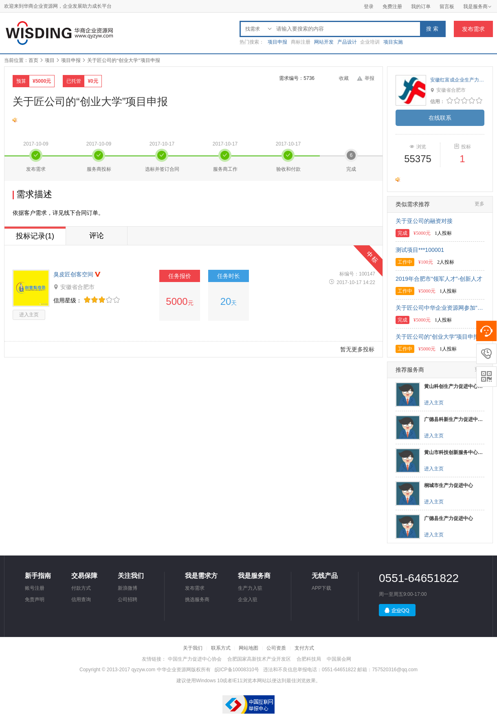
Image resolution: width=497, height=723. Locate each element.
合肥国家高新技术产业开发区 (259, 659)
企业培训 (370, 42)
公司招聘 (127, 599)
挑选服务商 (197, 599)
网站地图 (248, 648)
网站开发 (324, 42)
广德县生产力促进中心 (448, 518)
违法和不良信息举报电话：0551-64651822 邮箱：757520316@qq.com (340, 669)
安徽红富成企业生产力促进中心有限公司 (457, 80)
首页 (33, 60)
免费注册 (392, 6)
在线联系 (440, 118)
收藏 (344, 78)
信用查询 (81, 599)
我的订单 (421, 6)
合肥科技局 (309, 659)
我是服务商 (477, 6)
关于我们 (192, 648)
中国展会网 (339, 659)
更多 (479, 204)
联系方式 (221, 648)
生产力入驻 (250, 588)
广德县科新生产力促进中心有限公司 (454, 419)
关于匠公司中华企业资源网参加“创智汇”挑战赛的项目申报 (440, 307)
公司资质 (276, 648)
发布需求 (473, 29)
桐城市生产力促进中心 (448, 485)
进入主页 (29, 314)
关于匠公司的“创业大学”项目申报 (437, 336)
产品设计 (347, 42)
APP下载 (321, 588)
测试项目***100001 (420, 250)
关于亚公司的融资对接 (424, 221)
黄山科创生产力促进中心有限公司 (454, 386)
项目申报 (277, 42)
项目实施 (393, 42)
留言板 (447, 6)
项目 (50, 60)
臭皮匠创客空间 (73, 274)
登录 (369, 6)
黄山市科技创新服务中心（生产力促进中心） (454, 452)
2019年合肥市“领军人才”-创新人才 (439, 279)
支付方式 (304, 648)
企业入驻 (247, 599)
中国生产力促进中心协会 (195, 659)
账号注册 (34, 588)
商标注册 (300, 42)
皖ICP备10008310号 (237, 669)
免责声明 (34, 599)
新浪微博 (127, 588)
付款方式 (81, 588)
